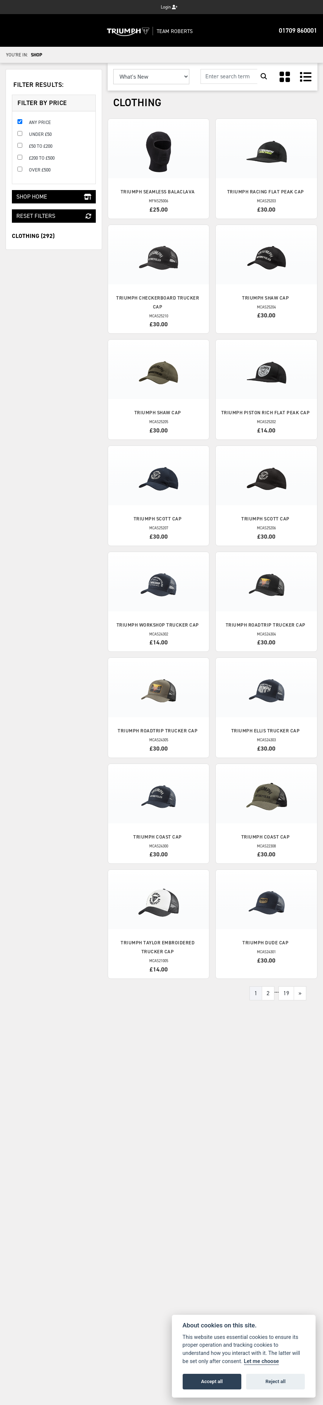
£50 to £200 (40, 146)
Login (169, 7)
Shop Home (53, 196)
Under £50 (40, 134)
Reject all (275, 1381)
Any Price (40, 122)
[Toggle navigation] (13, 30)
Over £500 (39, 170)
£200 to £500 (42, 158)
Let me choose (261, 1361)
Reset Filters (53, 216)
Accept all (212, 1381)
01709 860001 (298, 30)
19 (286, 993)
